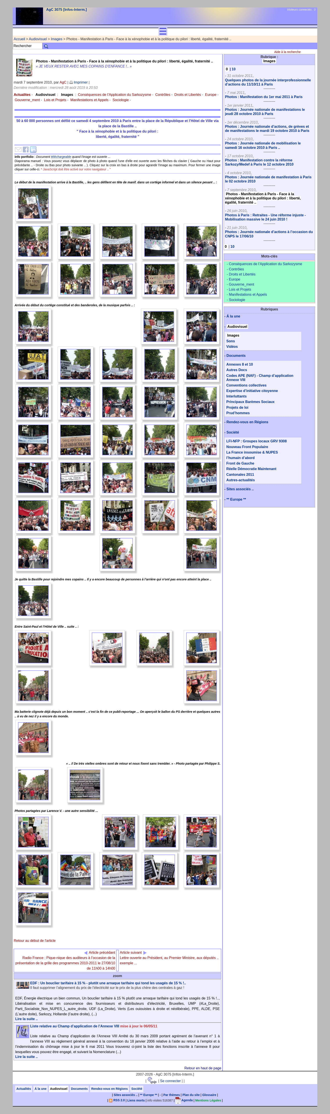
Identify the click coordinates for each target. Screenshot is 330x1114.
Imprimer (78, 82)
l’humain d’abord (240, 458)
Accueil (19, 39)
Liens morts (136, 1100)
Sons (230, 341)
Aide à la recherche (287, 52)
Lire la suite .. (26, 1019)
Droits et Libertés (187, 95)
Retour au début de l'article (35, 941)
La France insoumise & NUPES (252, 452)
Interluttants (236, 396)
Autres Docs (236, 370)
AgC (63, 82)
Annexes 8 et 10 (239, 364)
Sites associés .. (240, 489)
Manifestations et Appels (89, 100)
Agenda (184, 1100)
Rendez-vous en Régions (247, 422)
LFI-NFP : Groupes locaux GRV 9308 (256, 441)
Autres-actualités (240, 480)
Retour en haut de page (202, 1068)
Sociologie (121, 100)
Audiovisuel (38, 39)
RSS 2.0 (117, 1100)
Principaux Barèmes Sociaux (250, 402)
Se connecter (170, 1081)
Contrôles (162, 95)
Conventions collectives (246, 385)
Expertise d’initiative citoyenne (252, 391)
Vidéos (232, 346)
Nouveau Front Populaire (247, 447)
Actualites (22, 95)
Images (56, 39)
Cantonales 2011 (240, 474)
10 (234, 69)
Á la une (233, 316)
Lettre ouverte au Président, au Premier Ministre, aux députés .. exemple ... (169, 958)
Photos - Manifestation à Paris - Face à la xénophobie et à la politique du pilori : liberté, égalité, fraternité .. (263, 198)
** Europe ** (236, 499)
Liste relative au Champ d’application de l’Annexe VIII (93, 1026)
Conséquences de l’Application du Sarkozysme (114, 95)
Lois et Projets (55, 100)
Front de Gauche (240, 463)
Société (233, 432)
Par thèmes (171, 1095)
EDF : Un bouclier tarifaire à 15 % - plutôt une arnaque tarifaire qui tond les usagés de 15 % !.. (108, 983)
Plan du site (191, 1095)
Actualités (23, 1088)
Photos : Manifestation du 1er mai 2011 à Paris (264, 97)
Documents (236, 355)
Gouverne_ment (27, 100)
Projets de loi (237, 407)
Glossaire (209, 1095)
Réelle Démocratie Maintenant (251, 469)
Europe (210, 95)
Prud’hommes (238, 413)
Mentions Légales (208, 1100)
